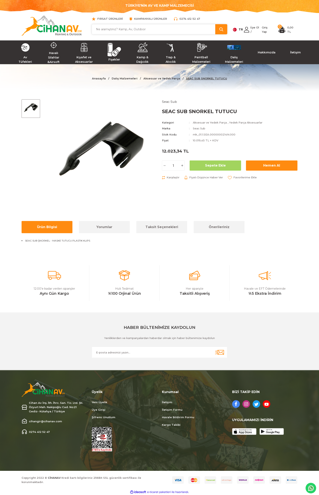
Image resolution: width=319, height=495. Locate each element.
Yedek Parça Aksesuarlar (247, 122)
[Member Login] (246, 29)
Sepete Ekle (215, 165)
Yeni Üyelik (99, 402)
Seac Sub (199, 128)
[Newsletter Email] (159, 352)
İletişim (167, 402)
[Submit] (219, 352)
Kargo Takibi (171, 424)
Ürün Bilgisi (47, 227)
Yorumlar (104, 227)
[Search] (159, 29)
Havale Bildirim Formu (178, 417)
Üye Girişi (98, 409)
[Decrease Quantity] (164, 165)
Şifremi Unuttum (103, 417)
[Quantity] (173, 165)
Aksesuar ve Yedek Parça (210, 122)
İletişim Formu (172, 409)
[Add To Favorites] (243, 177)
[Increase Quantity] (182, 165)
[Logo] (52, 25)
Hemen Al (271, 165)
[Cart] (288, 29)
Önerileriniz (219, 227)
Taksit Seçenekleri (161, 227)
